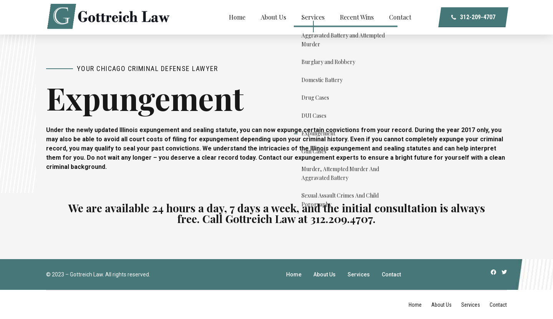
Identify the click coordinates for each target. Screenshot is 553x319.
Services (313, 17)
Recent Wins (357, 17)
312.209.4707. (343, 218)
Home (237, 17)
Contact (400, 17)
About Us (273, 17)
